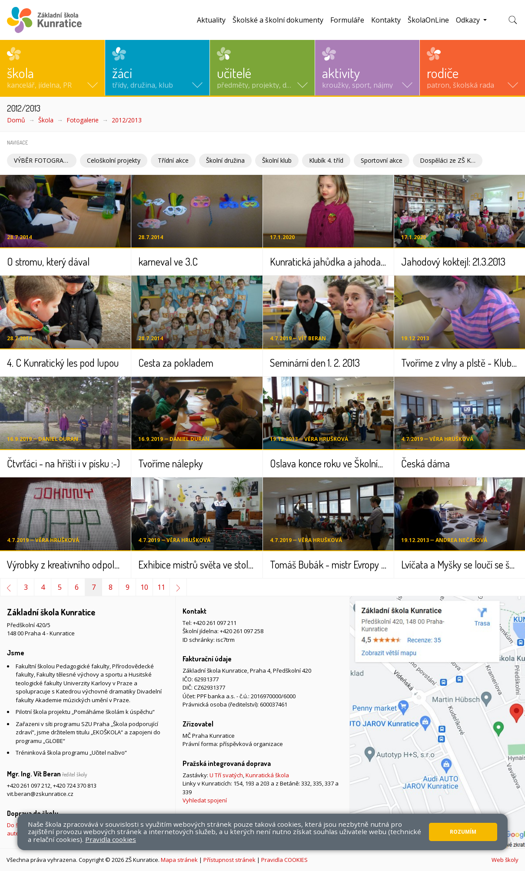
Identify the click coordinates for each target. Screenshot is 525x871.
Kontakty (386, 20)
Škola (45, 120)
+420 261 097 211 (214, 623)
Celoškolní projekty (113, 160)
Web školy (505, 860)
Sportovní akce (381, 160)
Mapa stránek (179, 860)
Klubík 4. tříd (326, 160)
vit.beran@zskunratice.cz (40, 794)
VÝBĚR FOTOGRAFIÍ (42, 160)
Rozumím (463, 831)
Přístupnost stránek (229, 860)
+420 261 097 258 (241, 631)
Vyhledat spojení (205, 800)
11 (161, 587)
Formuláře (347, 20)
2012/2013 (127, 120)
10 (144, 587)
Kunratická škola (267, 775)
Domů (16, 120)
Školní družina (225, 160)
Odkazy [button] (469, 20)
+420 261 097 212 (28, 785)
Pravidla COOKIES (284, 860)
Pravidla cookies (110, 839)
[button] (52, 67)
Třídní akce (173, 160)
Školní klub (277, 160)
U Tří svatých (226, 775)
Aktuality (211, 20)
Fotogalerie (82, 120)
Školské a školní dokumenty (278, 20)
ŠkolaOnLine (428, 20)
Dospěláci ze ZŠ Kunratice (451, 160)
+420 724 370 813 (74, 785)
